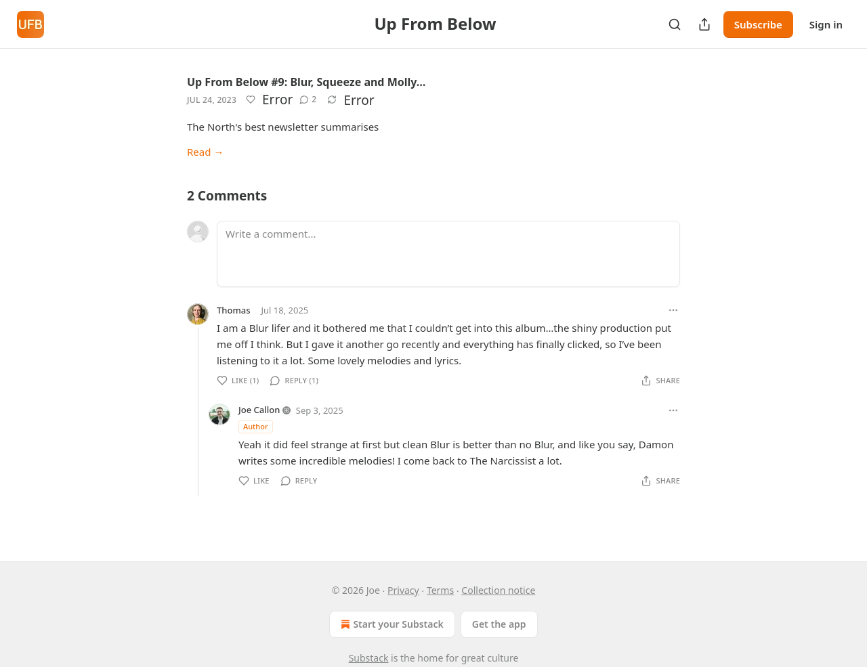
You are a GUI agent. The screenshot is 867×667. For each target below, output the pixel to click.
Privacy (403, 590)
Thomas (233, 310)
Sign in (826, 24)
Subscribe (758, 24)
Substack (369, 657)
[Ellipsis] (673, 310)
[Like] (250, 99)
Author (255, 426)
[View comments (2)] (307, 99)
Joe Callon (259, 410)
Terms (440, 590)
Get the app (499, 624)
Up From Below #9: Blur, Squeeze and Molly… (306, 81)
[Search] (674, 24)
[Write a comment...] (448, 254)
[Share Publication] (704, 24)
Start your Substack (390, 624)
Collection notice (498, 590)
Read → (205, 151)
